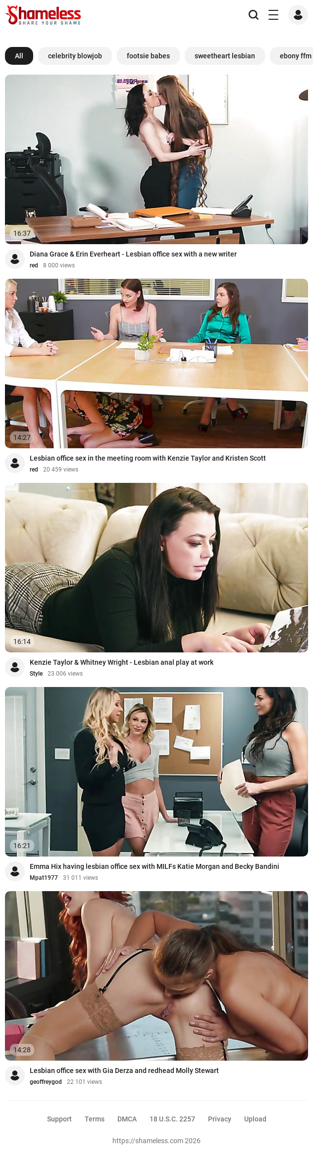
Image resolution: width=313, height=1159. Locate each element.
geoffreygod (46, 1082)
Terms (94, 1119)
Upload (255, 1119)
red (34, 265)
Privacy (219, 1119)
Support (59, 1119)
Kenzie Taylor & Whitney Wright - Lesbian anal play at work (121, 662)
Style (36, 674)
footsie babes (148, 56)
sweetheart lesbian (225, 56)
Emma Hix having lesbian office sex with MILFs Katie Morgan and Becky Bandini (154, 866)
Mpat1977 (44, 878)
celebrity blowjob (75, 56)
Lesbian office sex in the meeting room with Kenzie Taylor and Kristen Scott (148, 458)
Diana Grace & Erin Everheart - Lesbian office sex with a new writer (133, 254)
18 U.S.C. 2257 (172, 1119)
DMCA (127, 1119)
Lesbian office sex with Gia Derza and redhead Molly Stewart (124, 1070)
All (19, 56)
